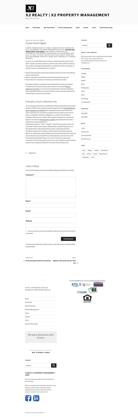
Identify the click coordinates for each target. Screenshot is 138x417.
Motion (83, 80)
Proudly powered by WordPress (34, 412)
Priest (83, 91)
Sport (83, 95)
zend (92, 157)
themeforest (103, 154)
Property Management (65, 27)
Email (28, 211)
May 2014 (84, 113)
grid (83, 154)
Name (28, 201)
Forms (94, 27)
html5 (89, 154)
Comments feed (86, 135)
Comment (30, 175)
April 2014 (84, 117)
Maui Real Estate (49, 27)
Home (27, 27)
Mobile (83, 77)
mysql (95, 154)
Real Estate (36, 27)
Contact (85, 27)
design (90, 150)
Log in (83, 128)
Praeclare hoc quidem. (48, 120)
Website (29, 221)
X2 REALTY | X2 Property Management (68, 15)
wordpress (85, 157)
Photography (85, 88)
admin (41, 40)
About (78, 27)
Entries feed (85, 132)
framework (104, 150)
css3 (83, 150)
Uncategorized (85, 102)
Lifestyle (32, 153)
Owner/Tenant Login (106, 27)
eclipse (96, 150)
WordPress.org (85, 139)
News (83, 84)
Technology (84, 98)
